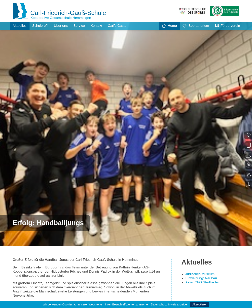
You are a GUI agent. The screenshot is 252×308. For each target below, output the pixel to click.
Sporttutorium (194, 26)
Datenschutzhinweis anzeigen (169, 304)
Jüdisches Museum (200, 274)
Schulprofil (41, 26)
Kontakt (99, 26)
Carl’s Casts (119, 26)
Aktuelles (20, 26)
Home (167, 26)
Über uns (62, 26)
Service (81, 26)
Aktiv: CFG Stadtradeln (203, 283)
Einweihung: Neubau (201, 278)
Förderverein (227, 26)
